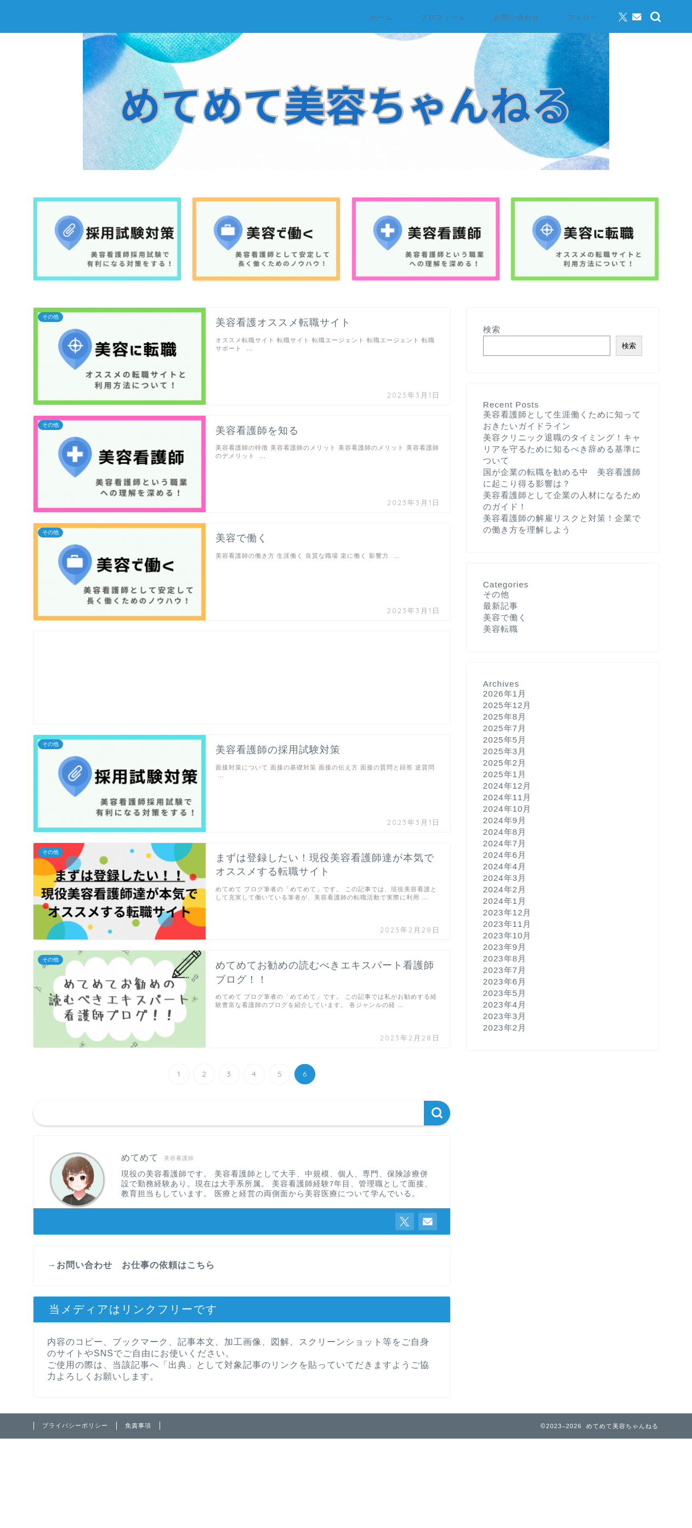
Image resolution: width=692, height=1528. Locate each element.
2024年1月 (504, 901)
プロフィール (444, 17)
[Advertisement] (241, 677)
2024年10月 (507, 808)
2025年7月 (504, 728)
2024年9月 (504, 820)
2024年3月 (504, 877)
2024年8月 (504, 831)
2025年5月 (504, 739)
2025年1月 (504, 774)
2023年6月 (504, 981)
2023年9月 (504, 947)
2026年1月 (504, 693)
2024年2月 (504, 889)
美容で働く (505, 617)
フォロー (583, 17)
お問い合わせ (517, 17)
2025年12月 (507, 705)
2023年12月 (507, 912)
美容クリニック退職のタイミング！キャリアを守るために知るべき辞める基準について (562, 449)
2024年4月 (504, 866)
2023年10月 (507, 935)
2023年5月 (504, 993)
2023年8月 (504, 958)
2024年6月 (504, 854)
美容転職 (500, 628)
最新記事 (500, 605)
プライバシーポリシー (75, 1425)
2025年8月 (504, 716)
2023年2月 (504, 1027)
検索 (492, 329)
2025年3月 (504, 751)
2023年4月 (504, 1004)
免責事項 (138, 1425)
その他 (496, 594)
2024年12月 (507, 785)
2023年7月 (504, 970)
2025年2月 (504, 762)
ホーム (381, 17)
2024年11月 (507, 797)
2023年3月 (504, 1016)
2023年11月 (507, 924)
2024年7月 (504, 843)
